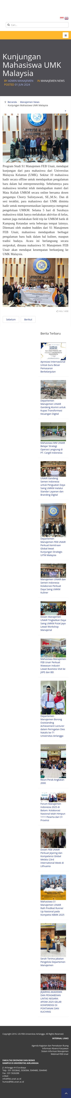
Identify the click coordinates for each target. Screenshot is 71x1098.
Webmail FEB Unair (60, 1054)
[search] (37, 25)
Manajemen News (53, 81)
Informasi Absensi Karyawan (55, 1048)
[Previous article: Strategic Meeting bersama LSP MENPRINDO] (11, 319)
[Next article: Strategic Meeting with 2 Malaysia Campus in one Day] (28, 319)
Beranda (12, 102)
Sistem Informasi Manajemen (55, 1051)
